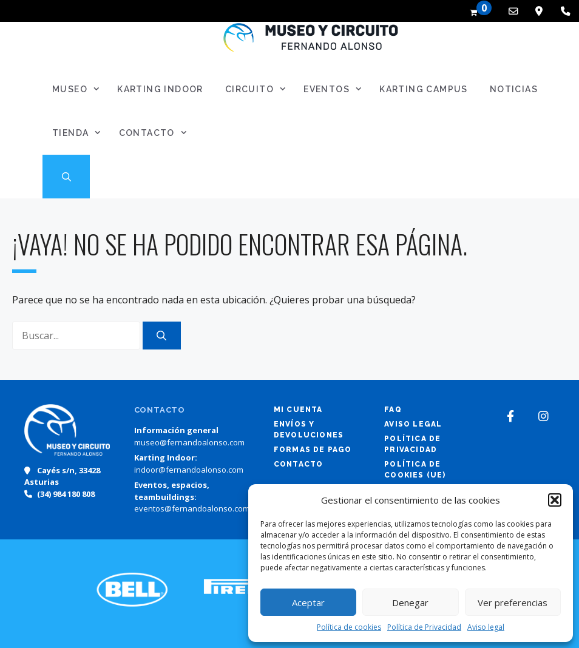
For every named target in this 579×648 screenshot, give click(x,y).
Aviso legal (485, 627)
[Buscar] (162, 335)
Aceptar (308, 602)
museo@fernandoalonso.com (189, 442)
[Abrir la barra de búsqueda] (66, 176)
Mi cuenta (298, 409)
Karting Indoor (160, 89)
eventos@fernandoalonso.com (191, 508)
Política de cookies (349, 627)
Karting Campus (423, 89)
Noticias (514, 89)
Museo (79, 89)
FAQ (393, 409)
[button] (555, 500)
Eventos (336, 89)
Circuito (259, 89)
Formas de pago (313, 449)
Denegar (410, 602)
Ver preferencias (512, 602)
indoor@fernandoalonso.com (188, 469)
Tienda (80, 133)
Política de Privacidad (424, 627)
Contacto (157, 133)
